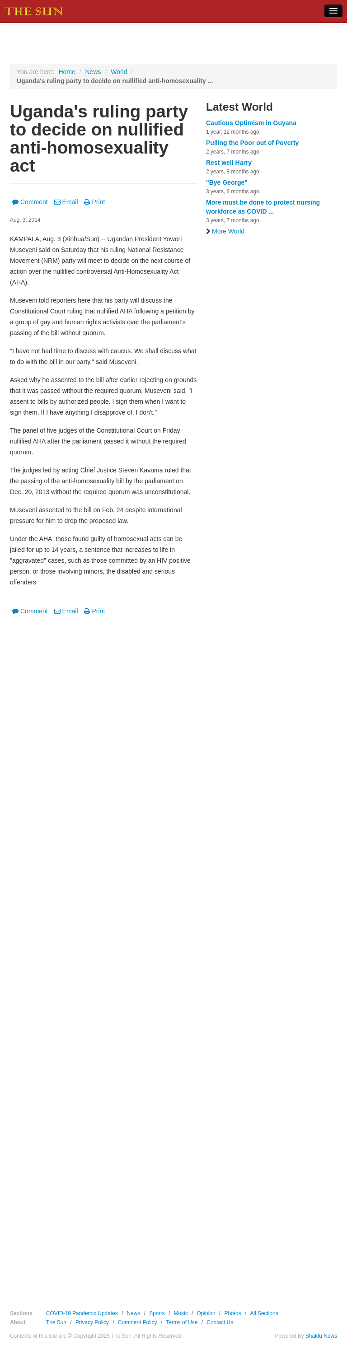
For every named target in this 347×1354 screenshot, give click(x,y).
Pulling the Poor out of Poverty (252, 142)
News (93, 71)
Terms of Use (181, 1322)
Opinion (206, 1313)
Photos (232, 1313)
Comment (30, 201)
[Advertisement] (103, 950)
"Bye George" (227, 182)
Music (181, 1313)
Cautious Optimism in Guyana (251, 122)
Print (94, 201)
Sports (156, 1313)
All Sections (264, 1313)
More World (225, 231)
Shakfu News (321, 1336)
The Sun (56, 1322)
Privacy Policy (92, 1322)
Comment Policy (137, 1322)
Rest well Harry (229, 162)
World (119, 71)
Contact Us (219, 1322)
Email (66, 201)
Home (66, 71)
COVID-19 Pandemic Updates (82, 1313)
